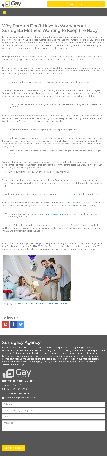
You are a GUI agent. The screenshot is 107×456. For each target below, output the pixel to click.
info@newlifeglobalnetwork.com (20, 397)
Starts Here (76, 4)
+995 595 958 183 (18, 389)
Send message (13, 447)
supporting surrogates (55, 214)
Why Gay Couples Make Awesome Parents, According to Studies (35, 303)
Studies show (70, 202)
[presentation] (23, 437)
